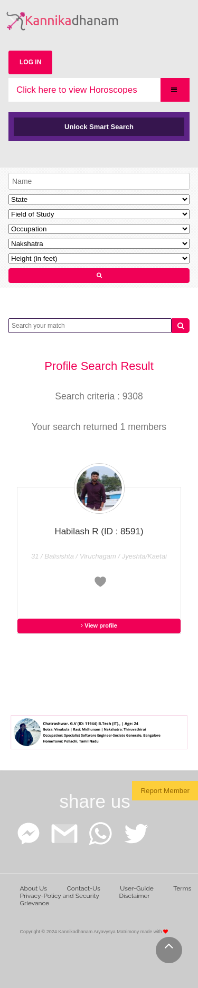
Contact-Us (83, 888)
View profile (99, 625)
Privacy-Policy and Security (60, 895)
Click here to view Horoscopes (76, 90)
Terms (182, 888)
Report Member (165, 791)
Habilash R (98, 531)
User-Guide (136, 888)
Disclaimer (134, 895)
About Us (34, 888)
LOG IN (30, 62)
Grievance (35, 903)
